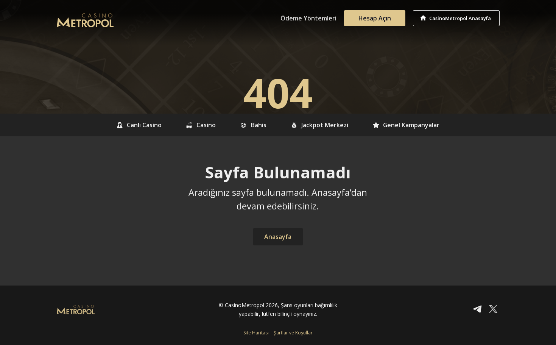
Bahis (253, 125)
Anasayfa (277, 237)
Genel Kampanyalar (405, 125)
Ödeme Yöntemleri (308, 18)
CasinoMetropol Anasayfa (460, 18)
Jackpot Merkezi (319, 125)
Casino (201, 125)
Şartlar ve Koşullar (293, 332)
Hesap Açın (374, 18)
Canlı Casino (139, 125)
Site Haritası (256, 332)
